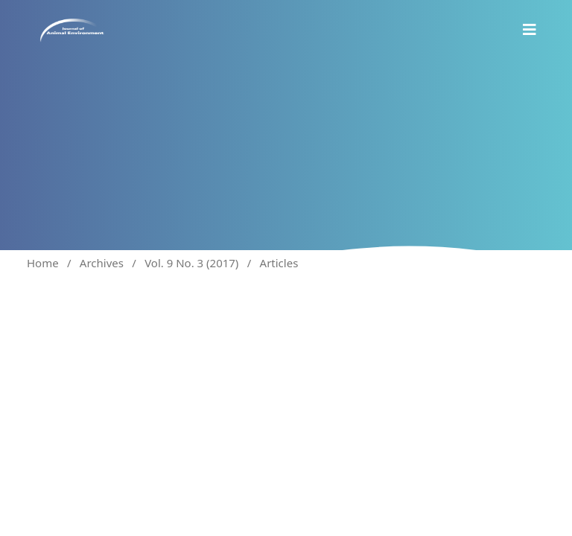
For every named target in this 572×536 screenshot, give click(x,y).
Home (43, 262)
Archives (102, 262)
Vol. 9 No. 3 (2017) (191, 262)
